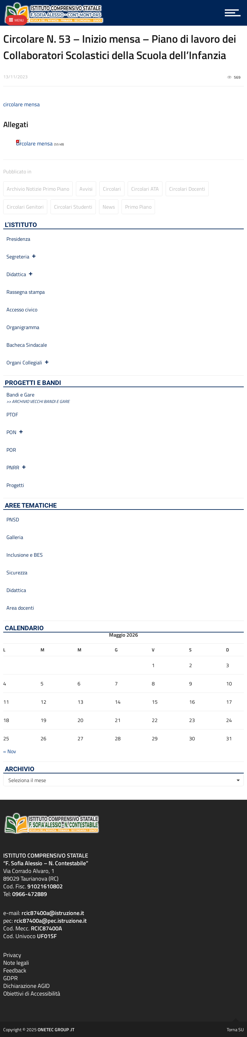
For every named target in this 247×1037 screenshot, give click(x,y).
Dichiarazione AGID (26, 985)
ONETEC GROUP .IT (56, 1029)
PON (14, 432)
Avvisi (86, 189)
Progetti (15, 485)
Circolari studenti (73, 207)
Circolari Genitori (25, 207)
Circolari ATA (145, 189)
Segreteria (21, 256)
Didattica (19, 274)
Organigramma (22, 327)
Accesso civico (21, 309)
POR (11, 450)
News (109, 207)
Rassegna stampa (25, 292)
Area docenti (20, 608)
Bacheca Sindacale (26, 345)
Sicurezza (16, 572)
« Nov (9, 751)
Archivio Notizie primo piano (38, 189)
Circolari (112, 189)
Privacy (12, 954)
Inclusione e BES (24, 555)
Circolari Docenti (187, 189)
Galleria (14, 537)
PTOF (12, 414)
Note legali (16, 962)
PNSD (12, 519)
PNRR (16, 467)
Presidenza (18, 239)
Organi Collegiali (27, 362)
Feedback (14, 970)
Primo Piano (138, 207)
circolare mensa (21, 104)
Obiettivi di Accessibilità (31, 993)
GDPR (10, 977)
